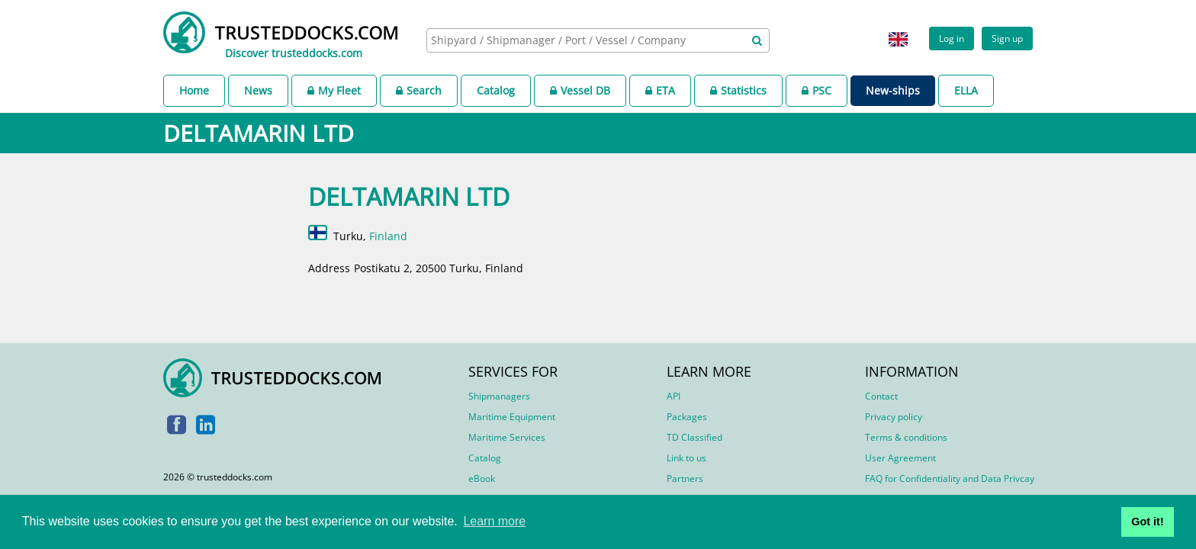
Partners (685, 478)
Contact (881, 396)
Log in (951, 38)
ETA (660, 90)
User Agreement (900, 457)
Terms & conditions (906, 437)
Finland (388, 236)
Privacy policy (893, 416)
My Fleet (334, 90)
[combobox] (598, 40)
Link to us (686, 457)
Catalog (496, 90)
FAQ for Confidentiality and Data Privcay (949, 478)
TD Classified (694, 437)
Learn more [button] (494, 521)
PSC (816, 90)
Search (419, 90)
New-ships (893, 90)
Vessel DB (580, 90)
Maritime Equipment (511, 416)
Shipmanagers (499, 396)
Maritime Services (506, 437)
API (673, 396)
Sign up (1007, 38)
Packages (687, 416)
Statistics (738, 90)
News (258, 90)
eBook (481, 478)
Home (194, 90)
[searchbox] (581, 40)
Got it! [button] (1147, 521)
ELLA (966, 90)
